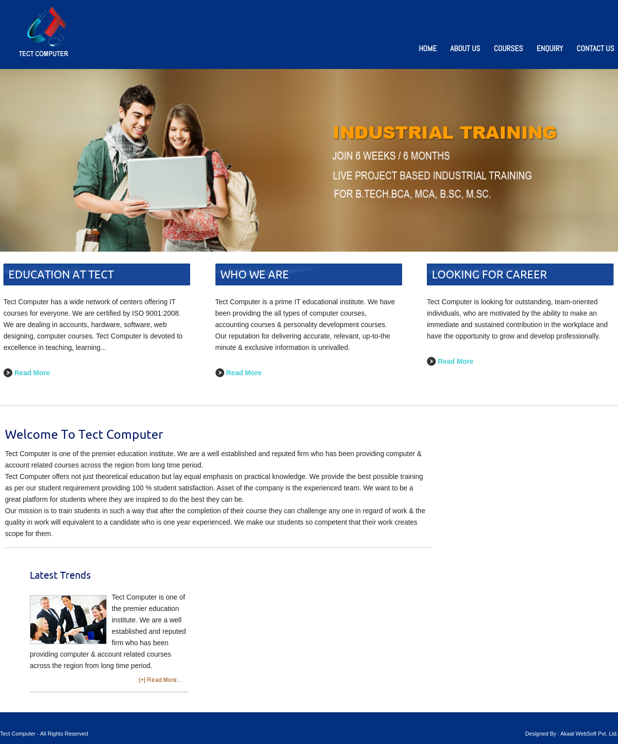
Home (428, 48)
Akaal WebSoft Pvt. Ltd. (589, 734)
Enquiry (550, 48)
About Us (465, 48)
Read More (32, 373)
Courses (508, 48)
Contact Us (596, 48)
